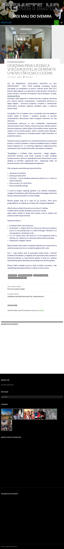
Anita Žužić (12, 275)
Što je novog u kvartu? (16, 62)
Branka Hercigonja (25, 275)
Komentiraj (29, 77)
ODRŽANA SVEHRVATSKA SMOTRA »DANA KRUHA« (32, 295)
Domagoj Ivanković (40, 275)
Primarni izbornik (61, 22)
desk (20, 77)
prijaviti (41, 310)
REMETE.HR (6, 22)
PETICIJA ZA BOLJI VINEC (32, 287)
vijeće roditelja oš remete (17, 277)
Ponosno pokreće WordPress (9, 546)
